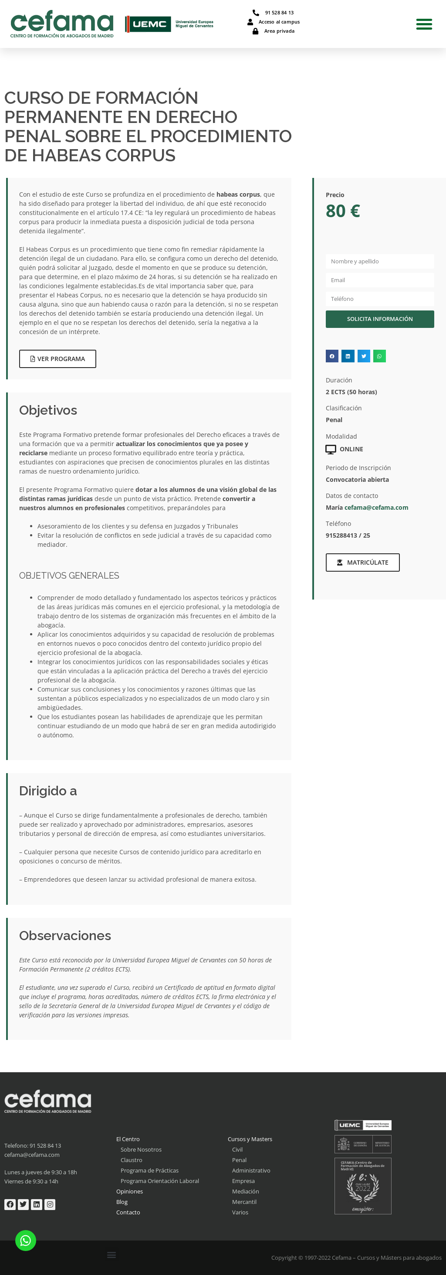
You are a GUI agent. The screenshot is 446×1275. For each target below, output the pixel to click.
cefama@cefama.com (377, 507)
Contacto (128, 1212)
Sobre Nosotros (141, 1149)
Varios (240, 1212)
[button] (424, 24)
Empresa (243, 1181)
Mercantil (244, 1202)
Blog (122, 1202)
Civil (237, 1149)
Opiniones (129, 1191)
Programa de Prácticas (150, 1170)
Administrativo (251, 1170)
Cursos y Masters (250, 1139)
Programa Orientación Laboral (160, 1181)
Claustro (131, 1160)
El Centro (128, 1139)
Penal (239, 1160)
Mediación (245, 1191)
